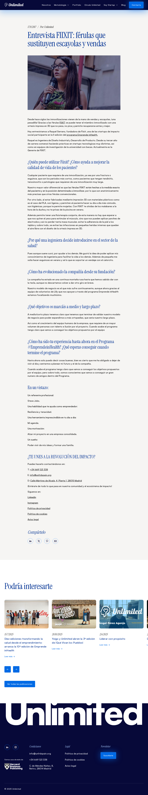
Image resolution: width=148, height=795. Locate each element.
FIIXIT (62, 122)
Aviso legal (33, 519)
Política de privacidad (39, 508)
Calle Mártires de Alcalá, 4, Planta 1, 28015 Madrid (56, 480)
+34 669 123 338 (39, 469)
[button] (61, 5)
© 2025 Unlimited (12, 789)
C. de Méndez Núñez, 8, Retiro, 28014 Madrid (41, 767)
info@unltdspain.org (40, 475)
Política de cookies (37, 513)
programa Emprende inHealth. (82, 134)
